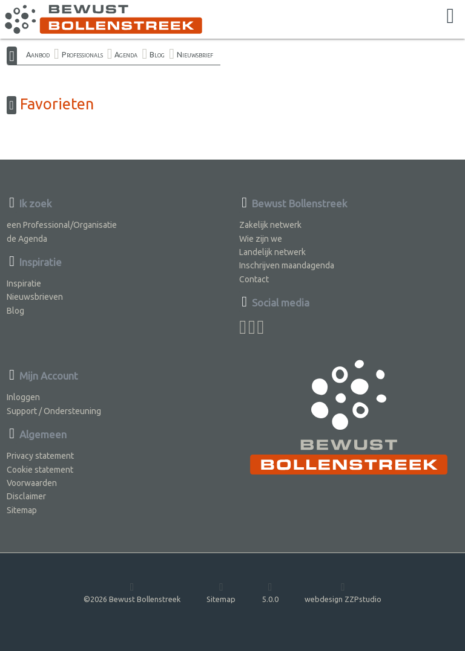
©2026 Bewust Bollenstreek (132, 592)
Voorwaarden (32, 483)
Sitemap (22, 510)
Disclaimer (26, 496)
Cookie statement (40, 469)
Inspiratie (24, 283)
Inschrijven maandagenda (286, 265)
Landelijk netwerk (272, 252)
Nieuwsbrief (195, 54)
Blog (157, 54)
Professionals (82, 54)
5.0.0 (270, 592)
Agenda (125, 54)
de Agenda (27, 239)
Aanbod (38, 54)
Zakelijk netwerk (270, 225)
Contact (254, 279)
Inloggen (23, 397)
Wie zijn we (260, 239)
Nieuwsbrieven (35, 297)
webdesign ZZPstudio (343, 592)
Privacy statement (40, 456)
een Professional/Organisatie (62, 225)
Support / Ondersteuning (54, 411)
